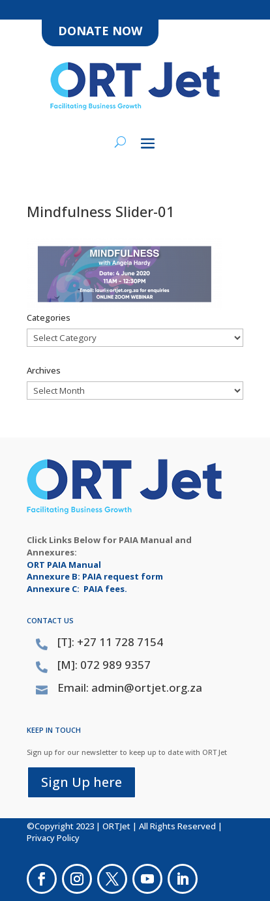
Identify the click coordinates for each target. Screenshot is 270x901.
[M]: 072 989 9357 (104, 664)
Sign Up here (81, 782)
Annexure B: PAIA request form (95, 576)
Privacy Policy (53, 838)
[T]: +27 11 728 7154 (110, 641)
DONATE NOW (100, 30)
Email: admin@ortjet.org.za (129, 687)
